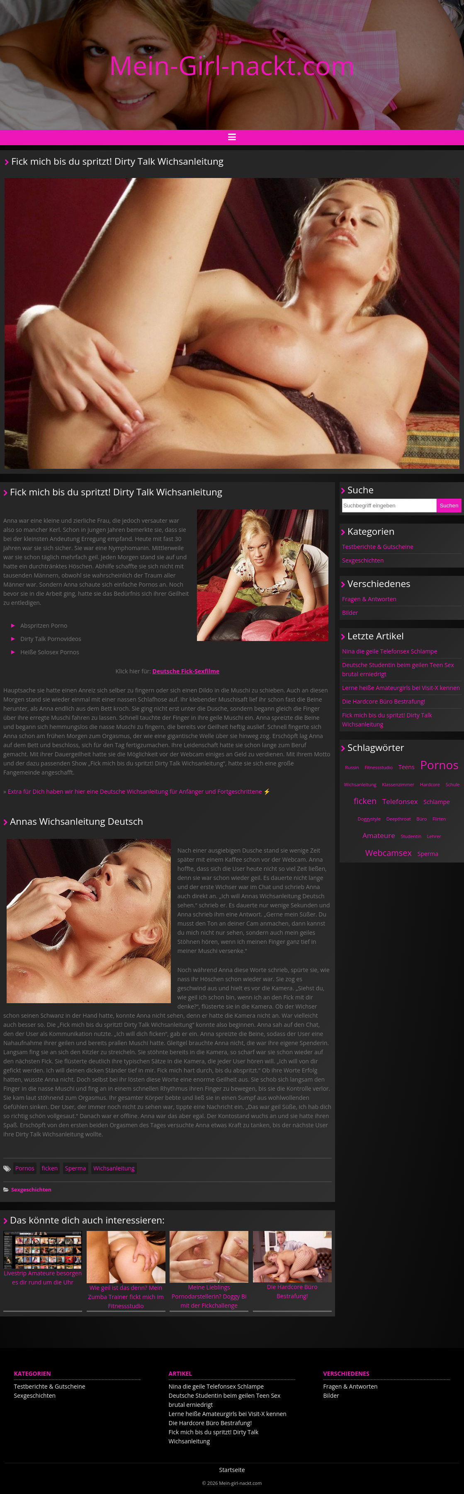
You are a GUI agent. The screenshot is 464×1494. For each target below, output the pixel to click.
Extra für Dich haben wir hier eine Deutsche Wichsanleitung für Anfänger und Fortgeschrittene (135, 791)
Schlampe (436, 802)
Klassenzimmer (398, 784)
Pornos (24, 1168)
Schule (453, 784)
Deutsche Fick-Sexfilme (186, 671)
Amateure (378, 835)
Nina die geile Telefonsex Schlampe (389, 651)
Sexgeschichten (31, 1189)
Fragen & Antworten (369, 599)
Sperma (75, 1168)
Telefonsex (400, 801)
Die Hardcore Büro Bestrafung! (292, 1265)
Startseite (232, 1470)
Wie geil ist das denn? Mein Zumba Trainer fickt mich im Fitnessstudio (126, 1270)
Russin (352, 767)
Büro (421, 819)
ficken (50, 1168)
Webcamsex (388, 852)
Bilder (350, 613)
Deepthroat (398, 819)
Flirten (439, 819)
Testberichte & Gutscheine (377, 547)
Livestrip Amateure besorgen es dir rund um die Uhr (42, 1258)
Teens (406, 767)
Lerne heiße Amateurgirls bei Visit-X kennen (401, 688)
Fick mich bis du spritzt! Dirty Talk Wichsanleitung (387, 719)
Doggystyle (369, 819)
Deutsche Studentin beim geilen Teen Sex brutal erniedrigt (398, 669)
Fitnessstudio (378, 767)
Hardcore (430, 784)
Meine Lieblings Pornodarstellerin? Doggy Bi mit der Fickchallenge (209, 1270)
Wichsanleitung (113, 1168)
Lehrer (434, 836)
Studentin (411, 836)
